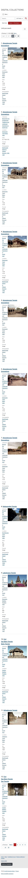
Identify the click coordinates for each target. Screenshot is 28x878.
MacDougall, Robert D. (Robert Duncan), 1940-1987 (5, 99)
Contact (2, 858)
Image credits (4, 861)
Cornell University (8, 3)
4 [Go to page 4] (22, 844)
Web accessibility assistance (7, 873)
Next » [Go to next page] (11, 844)
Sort (3, 36)
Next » (15, 33)
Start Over (4, 23)
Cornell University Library (9, 871)
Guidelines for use (12, 856)
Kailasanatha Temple (10, 506)
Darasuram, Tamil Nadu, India (5, 133)
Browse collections (21, 856)
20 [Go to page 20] (8, 847)
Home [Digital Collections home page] (2, 856)
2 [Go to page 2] (17, 844)
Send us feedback (6, 864)
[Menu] (4, 14)
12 (9, 36)
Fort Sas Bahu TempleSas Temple (7, 779)
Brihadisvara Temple (10, 710)
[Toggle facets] (25, 29)
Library (5, 6)
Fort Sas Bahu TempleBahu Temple (7, 641)
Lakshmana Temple (9, 573)
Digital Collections (12, 9)
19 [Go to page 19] (5, 847)
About (6, 856)
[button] (15, 23)
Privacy (17, 871)
